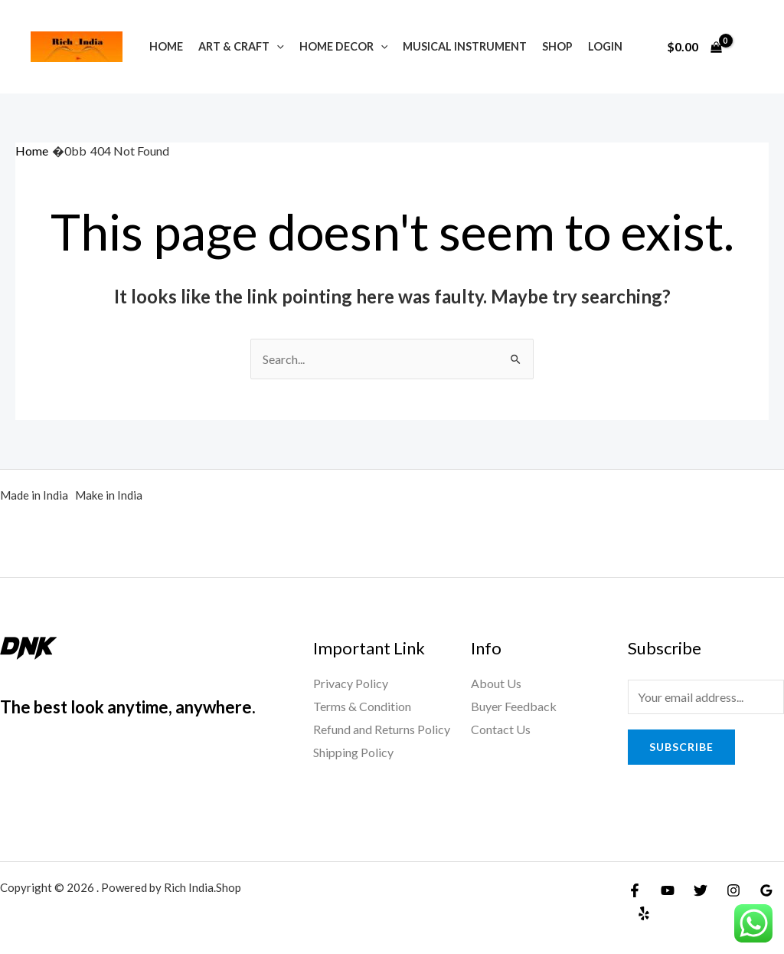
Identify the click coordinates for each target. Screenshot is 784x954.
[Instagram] (733, 890)
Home (166, 46)
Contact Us (501, 729)
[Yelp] (644, 913)
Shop (557, 46)
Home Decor (343, 46)
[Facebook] (635, 890)
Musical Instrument (465, 46)
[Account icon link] (750, 47)
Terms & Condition (362, 706)
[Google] (766, 890)
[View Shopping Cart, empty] (694, 46)
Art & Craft (241, 46)
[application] (277, 46)
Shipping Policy (353, 752)
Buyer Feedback (514, 706)
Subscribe (681, 746)
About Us (496, 683)
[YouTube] (668, 890)
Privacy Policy (350, 683)
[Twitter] (700, 890)
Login (605, 46)
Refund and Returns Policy (381, 729)
